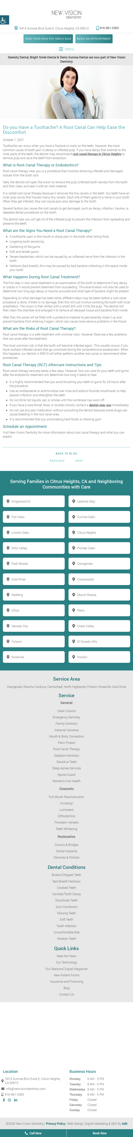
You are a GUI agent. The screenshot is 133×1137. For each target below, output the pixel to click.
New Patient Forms (66, 975)
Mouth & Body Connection (66, 736)
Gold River (119, 687)
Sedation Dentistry (66, 755)
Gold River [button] (19, 579)
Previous (57, 460)
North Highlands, (75, 687)
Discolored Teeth (66, 900)
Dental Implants (66, 851)
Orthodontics (66, 816)
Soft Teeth (66, 919)
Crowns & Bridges (66, 845)
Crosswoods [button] (85, 579)
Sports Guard (66, 775)
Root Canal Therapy (66, 749)
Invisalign (66, 803)
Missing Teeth (66, 913)
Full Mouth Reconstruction (66, 797)
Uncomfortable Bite (67, 932)
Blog (67, 988)
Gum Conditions (66, 907)
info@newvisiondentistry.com (24, 1088)
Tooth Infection (66, 926)
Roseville (18, 657)
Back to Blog (66, 453)
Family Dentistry (66, 723)
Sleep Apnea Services (66, 768)
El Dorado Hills (87, 641)
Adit (124, 1123)
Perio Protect (66, 743)
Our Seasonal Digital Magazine (66, 969)
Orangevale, (15, 687)
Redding (17, 595)
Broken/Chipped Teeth (66, 875)
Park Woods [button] (20, 564)
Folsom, (92, 687)
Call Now (33, 1133)
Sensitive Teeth (66, 762)
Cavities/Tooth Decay (66, 894)
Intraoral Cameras (67, 730)
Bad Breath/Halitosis (67, 881)
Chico (15, 610)
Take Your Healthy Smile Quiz (48, 38)
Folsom (17, 641)
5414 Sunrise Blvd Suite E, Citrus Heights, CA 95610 (52, 28)
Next (79, 460)
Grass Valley (85, 626)
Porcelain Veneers (67, 822)
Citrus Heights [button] (86, 532)
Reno (80, 610)
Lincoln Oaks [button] (20, 532)
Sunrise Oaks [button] (86, 517)
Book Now (100, 1133)
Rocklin (82, 657)
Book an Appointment (94, 38)
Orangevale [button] (85, 564)
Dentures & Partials (66, 857)
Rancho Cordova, (35, 687)
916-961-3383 (107, 28)
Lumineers (66, 810)
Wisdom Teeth (66, 938)
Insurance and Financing (66, 981)
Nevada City (20, 626)
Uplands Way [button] (86, 501)
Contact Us (66, 994)
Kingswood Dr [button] (21, 501)
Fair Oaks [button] (18, 517)
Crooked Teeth (66, 888)
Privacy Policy (55, 1123)
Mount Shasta (86, 595)
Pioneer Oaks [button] (86, 548)
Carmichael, (55, 687)
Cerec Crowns (66, 711)
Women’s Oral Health (66, 781)
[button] (4, 20)
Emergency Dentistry (66, 717)
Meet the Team (67, 956)
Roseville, (105, 687)
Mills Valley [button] (19, 548)
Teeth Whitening (66, 829)
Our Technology (66, 962)
